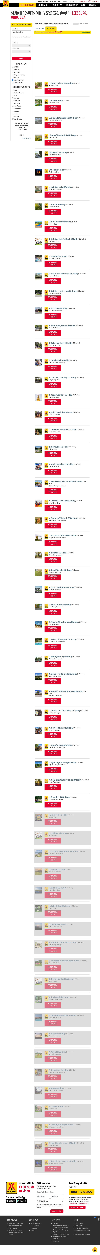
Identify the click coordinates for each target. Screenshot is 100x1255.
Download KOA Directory (60, 1236)
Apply (21, 58)
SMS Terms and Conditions (83, 1234)
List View (40, 28)
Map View (51, 28)
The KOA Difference (36, 1223)
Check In (15, 42)
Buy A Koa (73, 1)
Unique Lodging (19, 75)
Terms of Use (79, 1225)
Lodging (16, 69)
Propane (16, 114)
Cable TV (17, 100)
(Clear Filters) (26, 138)
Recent (82, 1)
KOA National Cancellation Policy (82, 1231)
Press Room (34, 1228)
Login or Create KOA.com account (16, 1233)
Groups (16, 77)
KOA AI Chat (43, 1)
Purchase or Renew (77, 1207)
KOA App (66, 1)
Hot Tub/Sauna (19, 93)
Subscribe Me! (56, 1211)
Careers (33, 1230)
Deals (83, 5)
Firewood (17, 111)
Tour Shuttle (18, 119)
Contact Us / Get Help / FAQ (61, 1234)
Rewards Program (72, 5)
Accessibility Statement (81, 1228)
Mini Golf (17, 103)
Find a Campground (28, 5)
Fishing (16, 116)
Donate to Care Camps (15, 1230)
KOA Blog (55, 1223)
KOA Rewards (12, 1228)
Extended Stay (19, 80)
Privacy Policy (79, 1223)
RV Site (16, 67)
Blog (59, 1)
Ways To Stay (57, 5)
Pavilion (16, 98)
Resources (93, 5)
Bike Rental (17, 106)
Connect (53, 1)
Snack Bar (17, 108)
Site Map (55, 1238)
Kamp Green (18, 82)
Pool (15, 90)
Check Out (15, 48)
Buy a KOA (56, 1241)
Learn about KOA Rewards (79, 1203)
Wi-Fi (15, 95)
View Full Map (85, 32)
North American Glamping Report (60, 1231)
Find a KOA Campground (15, 1223)
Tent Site (17, 72)
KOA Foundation (35, 1225)
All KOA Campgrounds (15, 1225)
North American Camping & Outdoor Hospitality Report (61, 1226)
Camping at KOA (44, 5)
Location (15, 29)
